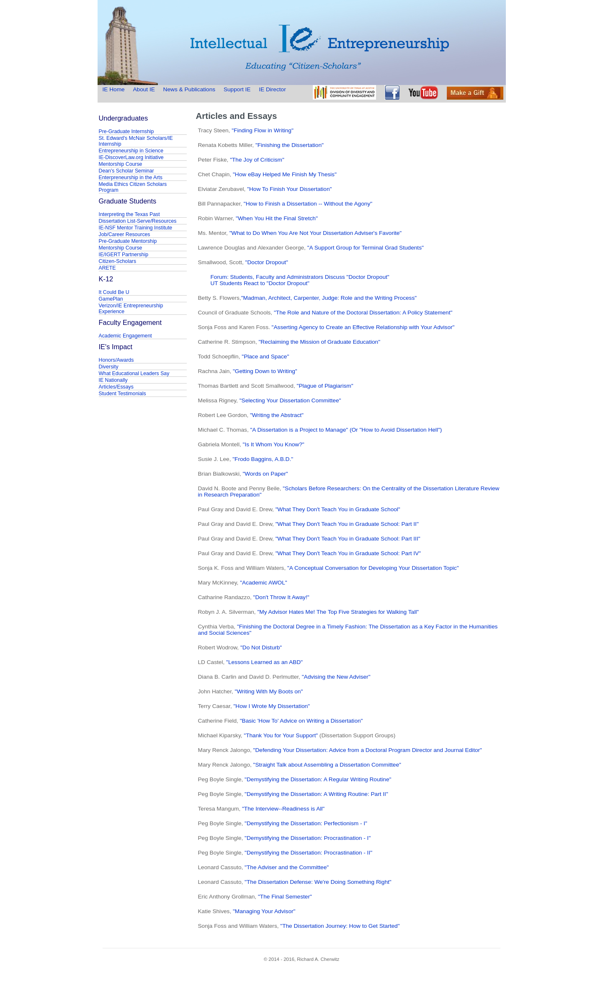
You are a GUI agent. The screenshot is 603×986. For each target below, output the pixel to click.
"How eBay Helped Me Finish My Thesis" (285, 174)
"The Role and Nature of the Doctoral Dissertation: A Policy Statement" (363, 312)
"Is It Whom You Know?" (273, 444)
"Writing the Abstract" (277, 415)
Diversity (109, 367)
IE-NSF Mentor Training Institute (136, 228)
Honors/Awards (116, 360)
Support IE (237, 89)
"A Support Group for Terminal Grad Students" (365, 248)
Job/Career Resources (124, 234)
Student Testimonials (122, 393)
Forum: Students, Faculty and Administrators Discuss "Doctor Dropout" (300, 277)
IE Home (114, 89)
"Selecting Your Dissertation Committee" (290, 400)
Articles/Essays (116, 387)
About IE (144, 89)
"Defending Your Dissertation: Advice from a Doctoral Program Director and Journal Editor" (367, 750)
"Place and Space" (265, 356)
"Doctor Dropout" (266, 262)
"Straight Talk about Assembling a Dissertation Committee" (327, 765)
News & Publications (189, 89)
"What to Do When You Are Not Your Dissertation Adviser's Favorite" (315, 233)
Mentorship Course (120, 164)
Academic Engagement (125, 336)
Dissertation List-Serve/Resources (138, 221)
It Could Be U (114, 292)
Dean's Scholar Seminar (126, 171)
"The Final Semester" (285, 896)
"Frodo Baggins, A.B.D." (262, 459)
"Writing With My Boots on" (269, 691)
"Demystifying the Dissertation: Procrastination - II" (308, 853)
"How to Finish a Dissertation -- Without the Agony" (308, 204)
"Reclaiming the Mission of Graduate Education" (319, 342)
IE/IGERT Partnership (123, 254)
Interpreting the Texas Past (129, 214)
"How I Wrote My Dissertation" (272, 706)
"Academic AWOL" (263, 582)
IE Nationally (113, 380)
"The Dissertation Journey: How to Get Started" (339, 926)
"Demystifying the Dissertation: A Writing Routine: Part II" (316, 794)
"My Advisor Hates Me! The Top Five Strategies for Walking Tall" (338, 612)
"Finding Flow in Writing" (263, 130)
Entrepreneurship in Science (131, 151)
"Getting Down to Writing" (265, 371)
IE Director (272, 89)
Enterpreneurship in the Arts (130, 177)
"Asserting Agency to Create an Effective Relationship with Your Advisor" (363, 327)
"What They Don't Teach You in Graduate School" (338, 509)
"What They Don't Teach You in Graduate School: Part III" (348, 538)
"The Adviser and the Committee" (286, 867)
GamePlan (111, 299)
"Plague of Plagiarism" (325, 386)
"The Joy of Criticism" (257, 160)
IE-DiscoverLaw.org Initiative (131, 157)
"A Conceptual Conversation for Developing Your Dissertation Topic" (373, 568)
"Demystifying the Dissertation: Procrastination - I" (308, 838)
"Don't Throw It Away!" (281, 597)
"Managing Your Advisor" (264, 911)
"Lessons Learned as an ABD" (264, 662)
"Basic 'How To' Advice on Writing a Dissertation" (301, 721)
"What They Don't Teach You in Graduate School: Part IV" (348, 553)
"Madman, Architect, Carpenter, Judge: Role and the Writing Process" (329, 298)
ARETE (107, 268)
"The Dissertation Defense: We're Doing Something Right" (317, 882)
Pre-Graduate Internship (126, 131)
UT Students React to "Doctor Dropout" (260, 283)
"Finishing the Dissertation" (289, 145)
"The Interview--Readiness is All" (283, 809)
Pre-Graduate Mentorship (128, 241)
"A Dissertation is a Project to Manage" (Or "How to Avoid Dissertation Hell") (346, 430)
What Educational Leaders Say (134, 373)
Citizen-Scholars (118, 261)
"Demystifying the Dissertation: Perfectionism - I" (306, 823)
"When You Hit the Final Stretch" (277, 218)
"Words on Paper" (265, 474)
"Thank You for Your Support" (281, 735)
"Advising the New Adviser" (336, 677)
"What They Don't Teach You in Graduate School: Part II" (347, 524)
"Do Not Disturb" (260, 647)
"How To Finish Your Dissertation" (289, 189)
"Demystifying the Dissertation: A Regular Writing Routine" (318, 779)
